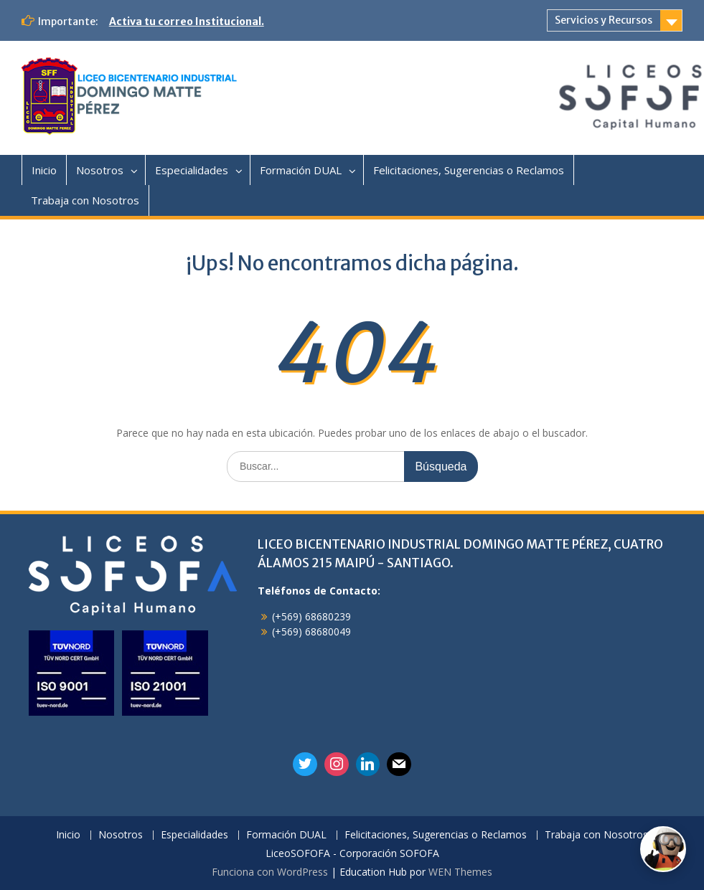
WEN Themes (460, 872)
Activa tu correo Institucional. (186, 21)
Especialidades (191, 170)
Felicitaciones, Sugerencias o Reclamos (468, 170)
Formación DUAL (301, 170)
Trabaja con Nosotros (85, 200)
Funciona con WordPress (270, 872)
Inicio (44, 170)
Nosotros (99, 170)
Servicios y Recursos (603, 20)
